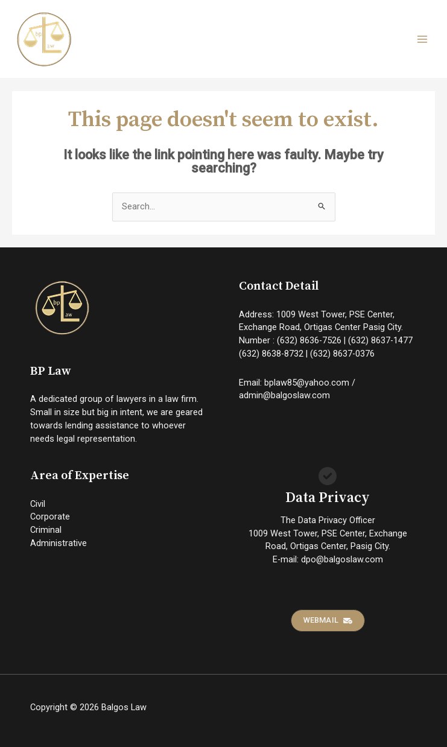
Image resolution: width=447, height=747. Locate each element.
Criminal (46, 529)
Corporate (50, 516)
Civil (37, 503)
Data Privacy (327, 498)
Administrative (58, 543)
